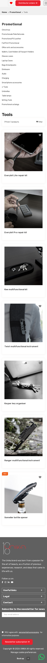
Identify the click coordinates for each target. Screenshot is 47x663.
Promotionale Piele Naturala (13, 34)
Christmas (6, 30)
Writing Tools (7, 100)
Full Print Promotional (10, 43)
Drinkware (6, 69)
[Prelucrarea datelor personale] (2, 632)
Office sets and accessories (13, 47)
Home (4, 12)
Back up (23, 659)
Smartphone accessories (12, 83)
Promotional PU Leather (11, 39)
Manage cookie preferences (23, 652)
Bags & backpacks (9, 65)
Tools (5, 87)
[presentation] (20, 624)
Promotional (15, 12)
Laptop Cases (7, 61)
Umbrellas (6, 91)
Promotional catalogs (10, 104)
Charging (5, 78)
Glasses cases (7, 56)
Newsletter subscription (17, 642)
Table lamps (6, 96)
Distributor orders (28, 3)
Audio (4, 74)
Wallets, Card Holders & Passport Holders (18, 52)
